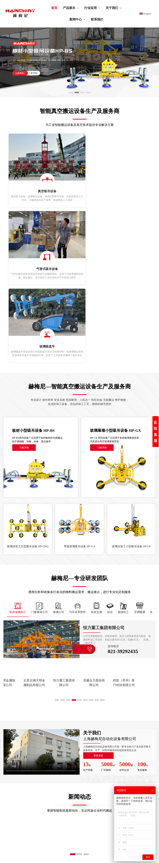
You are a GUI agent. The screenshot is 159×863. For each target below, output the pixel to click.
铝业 (65, 768)
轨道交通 (68, 762)
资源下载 (114, 774)
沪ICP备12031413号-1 (92, 853)
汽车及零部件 (70, 756)
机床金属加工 (70, 737)
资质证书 (114, 762)
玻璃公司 (68, 749)
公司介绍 (114, 737)
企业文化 (114, 743)
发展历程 (114, 749)
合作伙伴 (114, 768)
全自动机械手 (24, 749)
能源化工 (68, 774)
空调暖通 (85, 737)
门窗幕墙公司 (70, 743)
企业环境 (114, 756)
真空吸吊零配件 (25, 756)
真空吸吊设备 (24, 737)
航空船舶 (85, 743)
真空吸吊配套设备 (27, 743)
